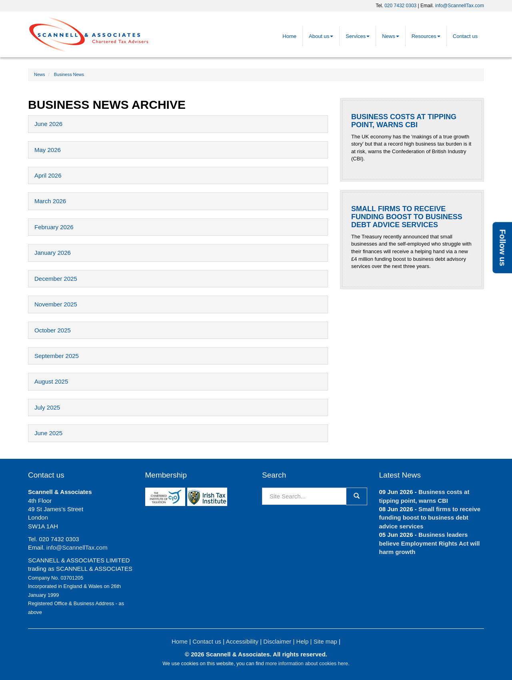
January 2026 (52, 252)
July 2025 (47, 407)
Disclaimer (277, 641)
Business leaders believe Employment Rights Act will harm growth (429, 543)
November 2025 (55, 304)
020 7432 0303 (400, 5)
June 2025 (48, 433)
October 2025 (52, 330)
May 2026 (47, 149)
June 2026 (48, 123)
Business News (69, 74)
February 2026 (54, 227)
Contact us (465, 36)
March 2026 (50, 201)
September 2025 (56, 355)
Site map (325, 641)
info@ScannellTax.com (459, 5)
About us (321, 36)
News (390, 36)
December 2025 (55, 278)
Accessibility (242, 641)
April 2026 (48, 175)
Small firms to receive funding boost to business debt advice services (429, 518)
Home (289, 36)
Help (302, 641)
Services (358, 36)
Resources (426, 36)
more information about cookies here (306, 663)
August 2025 (51, 381)
